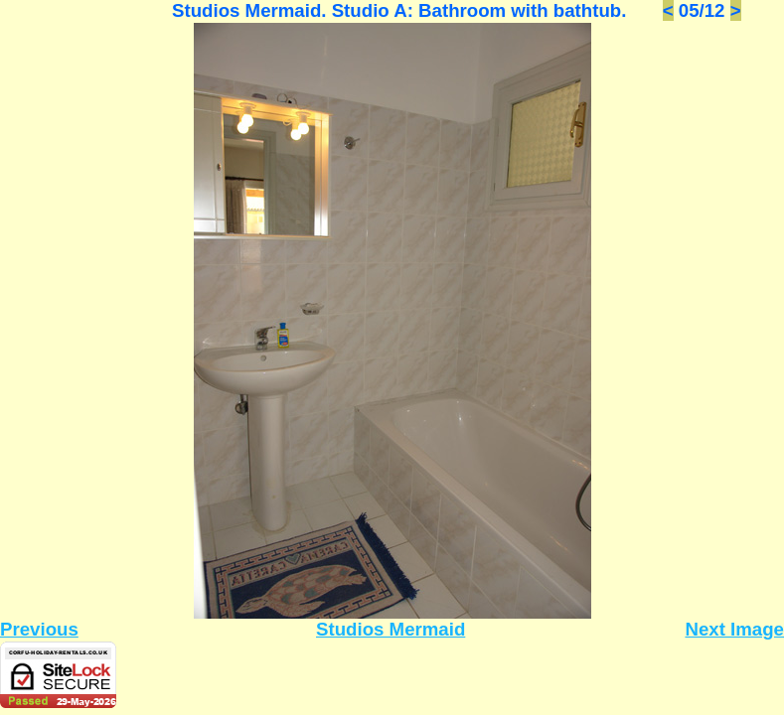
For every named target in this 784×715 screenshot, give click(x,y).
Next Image (734, 629)
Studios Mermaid (390, 629)
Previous (39, 629)
